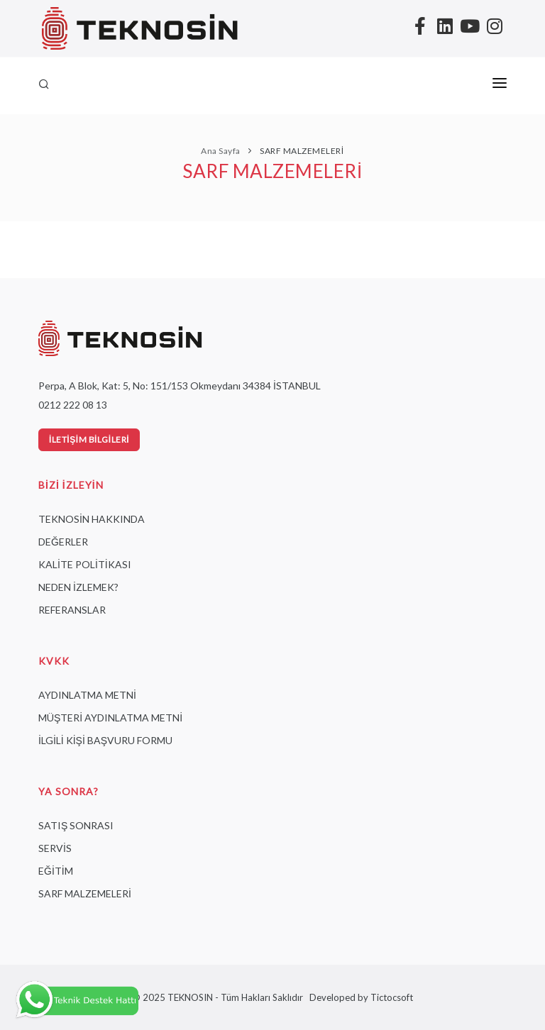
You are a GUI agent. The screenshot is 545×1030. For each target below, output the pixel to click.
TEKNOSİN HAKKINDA (91, 519)
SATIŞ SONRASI (76, 825)
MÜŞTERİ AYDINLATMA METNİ (110, 717)
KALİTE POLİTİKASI (84, 564)
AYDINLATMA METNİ (87, 695)
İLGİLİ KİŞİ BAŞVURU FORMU (105, 740)
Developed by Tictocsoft (359, 997)
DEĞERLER (63, 542)
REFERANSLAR (72, 610)
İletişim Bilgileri (89, 439)
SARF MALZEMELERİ (301, 150)
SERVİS (55, 848)
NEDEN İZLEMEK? (78, 587)
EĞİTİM (55, 871)
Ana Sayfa (221, 150)
